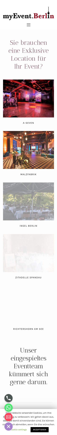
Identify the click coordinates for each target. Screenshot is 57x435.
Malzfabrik (28, 174)
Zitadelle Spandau (28, 277)
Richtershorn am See (28, 328)
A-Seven (28, 122)
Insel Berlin (28, 225)
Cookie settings (19, 429)
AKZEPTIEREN (39, 429)
